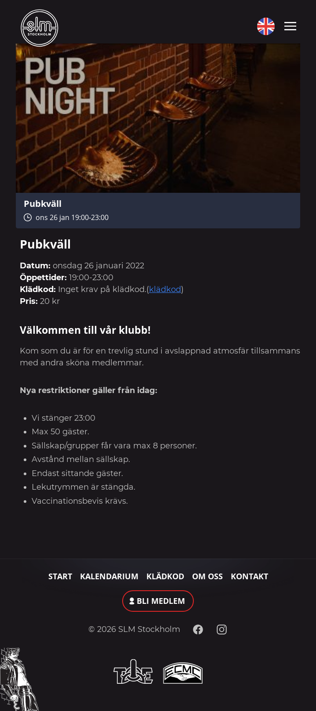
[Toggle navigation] (290, 25)
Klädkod (165, 576)
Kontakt (249, 576)
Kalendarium (109, 576)
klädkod (165, 289)
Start (60, 576)
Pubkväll (43, 203)
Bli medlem (161, 601)
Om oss (207, 576)
